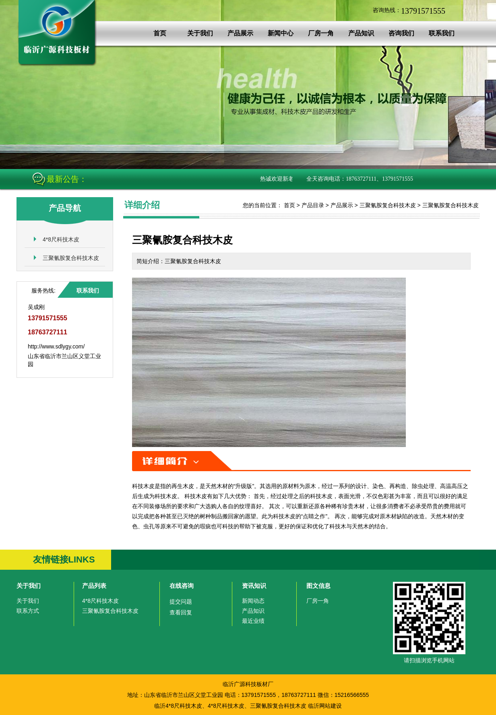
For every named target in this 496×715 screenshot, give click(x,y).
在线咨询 (181, 585)
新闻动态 (253, 601)
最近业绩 (253, 621)
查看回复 (180, 612)
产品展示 (240, 33)
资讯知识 (254, 585)
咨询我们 (401, 33)
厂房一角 (321, 33)
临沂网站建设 (325, 706)
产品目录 (313, 205)
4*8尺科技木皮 (61, 239)
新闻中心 (280, 33)
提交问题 (180, 601)
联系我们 (442, 33)
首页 (159, 33)
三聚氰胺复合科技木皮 (71, 258)
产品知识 (361, 33)
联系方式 (28, 611)
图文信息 (318, 585)
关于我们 (200, 33)
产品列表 (94, 585)
